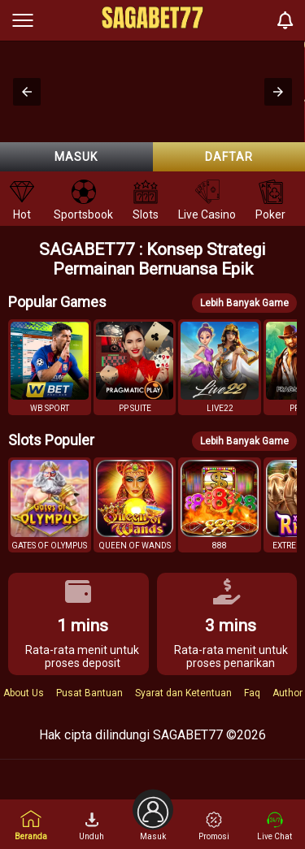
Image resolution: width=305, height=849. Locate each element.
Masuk (76, 156)
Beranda (31, 825)
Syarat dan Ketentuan (183, 693)
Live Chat (274, 826)
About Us (23, 693)
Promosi (213, 826)
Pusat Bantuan (89, 693)
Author (287, 693)
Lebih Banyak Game (244, 303)
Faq (252, 693)
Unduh (91, 826)
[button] (27, 92)
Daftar (229, 156)
